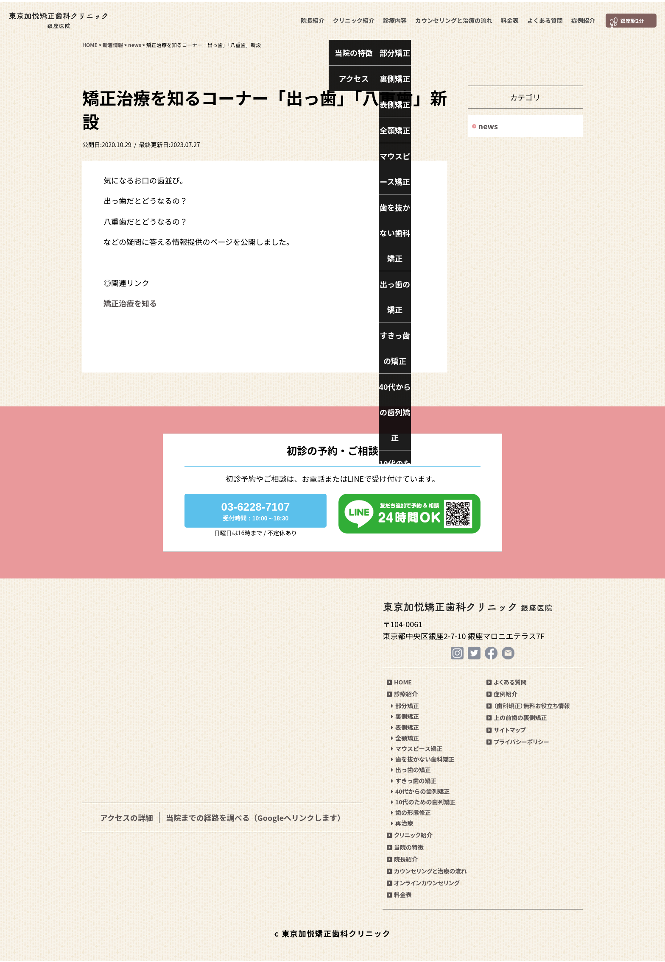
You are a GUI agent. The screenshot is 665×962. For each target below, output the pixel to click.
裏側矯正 (405, 717)
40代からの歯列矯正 (420, 791)
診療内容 (393, 18)
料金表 (508, 18)
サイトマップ (505, 730)
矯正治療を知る (130, 303)
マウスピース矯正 (416, 749)
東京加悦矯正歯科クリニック (65, 19)
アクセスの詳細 (126, 817)
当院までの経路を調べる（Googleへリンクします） (255, 817)
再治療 (402, 824)
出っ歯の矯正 (411, 770)
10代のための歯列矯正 (423, 802)
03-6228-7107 (255, 511)
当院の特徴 (405, 847)
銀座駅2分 (629, 19)
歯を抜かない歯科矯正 (423, 760)
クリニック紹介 (352, 18)
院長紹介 (311, 18)
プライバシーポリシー (517, 742)
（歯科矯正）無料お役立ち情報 (528, 706)
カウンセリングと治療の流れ (452, 18)
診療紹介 (402, 694)
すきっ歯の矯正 (413, 781)
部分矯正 (405, 706)
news (488, 125)
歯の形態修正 (411, 813)
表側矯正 (405, 727)
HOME (399, 682)
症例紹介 (582, 18)
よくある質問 (544, 18)
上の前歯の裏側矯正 (516, 718)
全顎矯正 (405, 738)
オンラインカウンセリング (423, 883)
